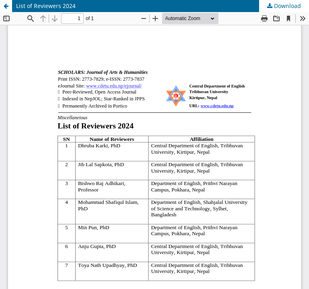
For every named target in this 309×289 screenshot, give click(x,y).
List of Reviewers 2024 (46, 6)
